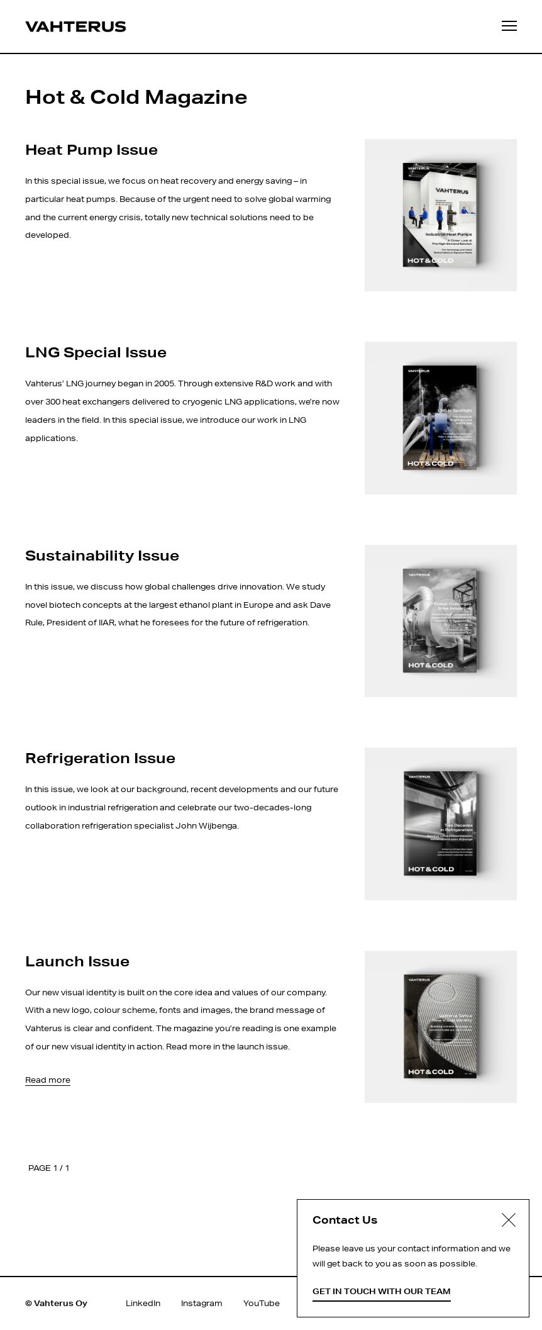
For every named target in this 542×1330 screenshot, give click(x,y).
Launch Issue (77, 961)
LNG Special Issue (96, 351)
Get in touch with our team (381, 1291)
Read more (47, 1080)
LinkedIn (143, 1303)
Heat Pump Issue (91, 149)
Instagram (202, 1303)
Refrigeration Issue (100, 757)
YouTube (261, 1303)
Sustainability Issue (102, 555)
